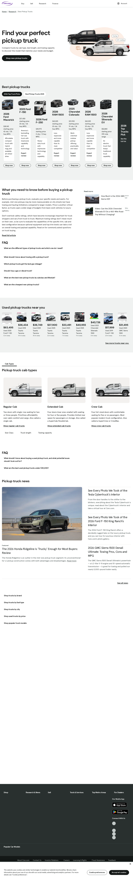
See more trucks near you (117, 343)
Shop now (9, 165)
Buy (22, 3)
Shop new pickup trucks (16, 58)
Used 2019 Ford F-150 (109, 331)
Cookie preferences (97, 872)
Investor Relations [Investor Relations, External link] (52, 860)
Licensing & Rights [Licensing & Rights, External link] (80, 860)
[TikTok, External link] (114, 823)
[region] (66, 870)
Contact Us (37, 860)
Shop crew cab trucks (101, 426)
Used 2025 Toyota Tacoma (37, 330)
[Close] (130, 864)
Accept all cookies (119, 872)
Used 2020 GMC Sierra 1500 (123, 330)
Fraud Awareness (98, 860)
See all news (124, 583)
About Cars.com (23, 860)
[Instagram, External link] (114, 834)
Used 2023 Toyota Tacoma (66, 330)
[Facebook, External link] (114, 827)
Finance (55, 3)
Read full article (9, 235)
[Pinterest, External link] (114, 837)
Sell (31, 3)
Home (4, 11)
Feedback (112, 860)
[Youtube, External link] (114, 830)
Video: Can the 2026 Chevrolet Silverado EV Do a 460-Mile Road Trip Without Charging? (109, 211)
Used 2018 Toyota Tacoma (22, 330)
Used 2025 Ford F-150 (7, 331)
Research (42, 3)
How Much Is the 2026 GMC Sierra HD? (113, 197)
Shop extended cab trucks (59, 426)
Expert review (23, 154)
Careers (67, 860)
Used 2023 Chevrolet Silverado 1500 (95, 329)
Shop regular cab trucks (14, 426)
